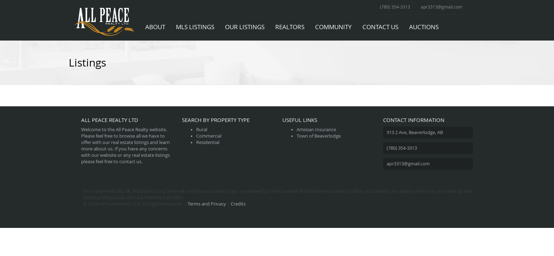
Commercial (208, 136)
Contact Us (380, 27)
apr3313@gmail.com (441, 7)
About (155, 27)
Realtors (289, 27)
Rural (201, 130)
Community (333, 27)
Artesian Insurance (316, 130)
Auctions (424, 27)
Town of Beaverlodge (319, 136)
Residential (207, 142)
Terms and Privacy (207, 204)
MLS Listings (195, 27)
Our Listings (245, 27)
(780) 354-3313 (395, 7)
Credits (238, 204)
